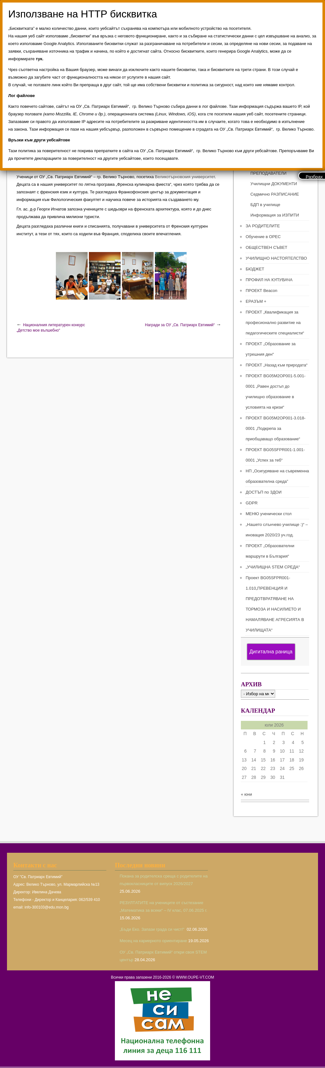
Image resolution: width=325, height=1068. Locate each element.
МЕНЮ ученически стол (268, 513)
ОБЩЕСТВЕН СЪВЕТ (266, 247)
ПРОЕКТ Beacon (261, 290)
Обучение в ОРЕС (263, 236)
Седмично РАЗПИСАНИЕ (274, 194)
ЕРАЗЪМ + (256, 301)
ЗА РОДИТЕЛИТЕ (263, 225)
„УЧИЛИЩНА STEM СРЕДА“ (273, 567)
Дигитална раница (271, 651)
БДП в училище (265, 204)
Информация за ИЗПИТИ (274, 215)
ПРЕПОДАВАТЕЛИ (268, 173)
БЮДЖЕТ (255, 269)
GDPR (252, 503)
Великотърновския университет (185, 176)
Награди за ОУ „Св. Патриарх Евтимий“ (180, 325)
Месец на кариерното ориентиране (153, 940)
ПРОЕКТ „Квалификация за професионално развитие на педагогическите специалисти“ (275, 322)
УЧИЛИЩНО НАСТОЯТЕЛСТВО (276, 258)
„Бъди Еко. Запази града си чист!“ (153, 929)
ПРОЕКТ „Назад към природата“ (277, 365)
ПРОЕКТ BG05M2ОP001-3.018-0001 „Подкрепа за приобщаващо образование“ (276, 428)
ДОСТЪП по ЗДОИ (264, 492)
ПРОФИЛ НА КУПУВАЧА (269, 279)
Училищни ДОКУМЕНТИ (273, 183)
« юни (246, 794)
